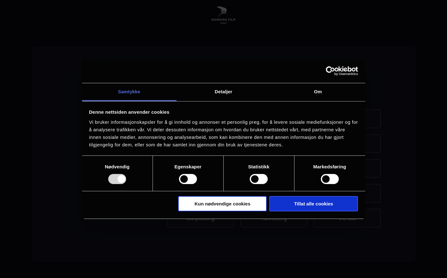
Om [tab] (318, 91)
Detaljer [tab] (223, 91)
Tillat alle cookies (313, 203)
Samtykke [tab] (129, 91)
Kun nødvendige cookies (223, 203)
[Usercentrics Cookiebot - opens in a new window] (330, 71)
